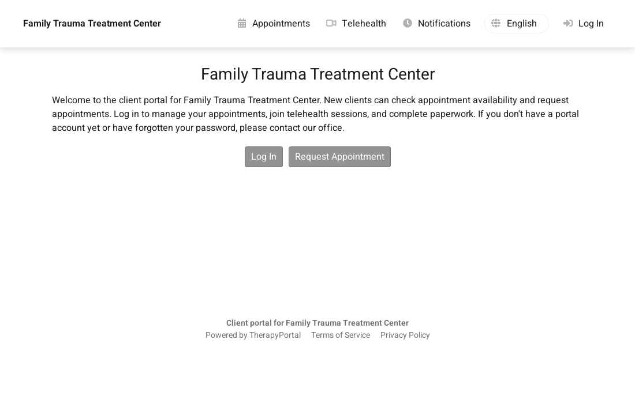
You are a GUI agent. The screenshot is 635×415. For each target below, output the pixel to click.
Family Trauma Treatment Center (92, 23)
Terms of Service (340, 335)
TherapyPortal (275, 335)
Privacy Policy (405, 335)
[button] (516, 23)
